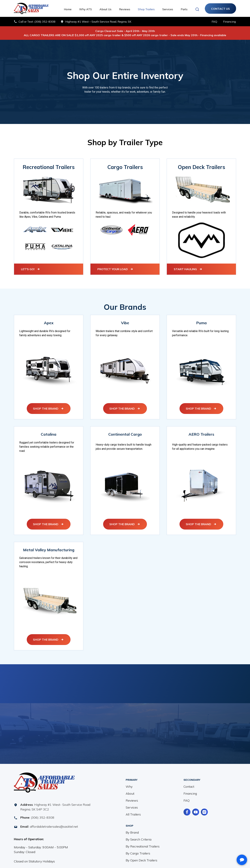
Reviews (124, 9)
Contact (189, 782)
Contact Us (220, 8)
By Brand (132, 828)
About (130, 789)
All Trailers (133, 810)
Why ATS (85, 9)
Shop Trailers (146, 9)
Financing (190, 789)
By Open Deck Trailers (141, 856)
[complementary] (225, 849)
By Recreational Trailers (143, 842)
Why (129, 782)
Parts (184, 9)
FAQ (187, 796)
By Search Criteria (138, 835)
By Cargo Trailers (138, 849)
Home (68, 9)
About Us (105, 9)
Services (167, 9)
